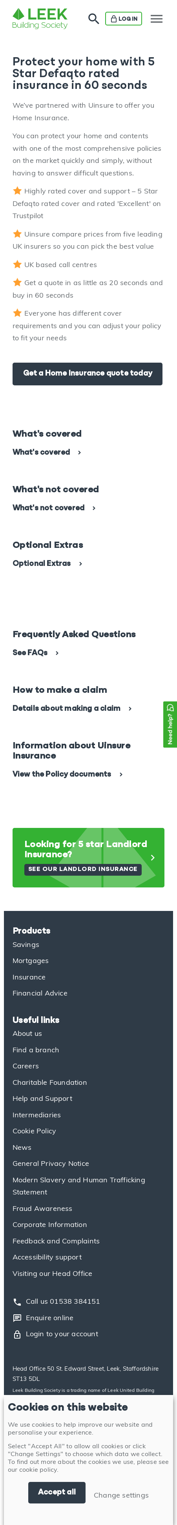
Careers (26, 1066)
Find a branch (36, 1050)
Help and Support (42, 1099)
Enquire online (43, 1318)
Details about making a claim (67, 709)
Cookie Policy (35, 1131)
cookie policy (38, 1470)
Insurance (29, 977)
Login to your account (55, 1334)
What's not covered (49, 508)
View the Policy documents (62, 775)
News (22, 1148)
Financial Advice (40, 993)
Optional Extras (42, 564)
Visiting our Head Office (53, 1274)
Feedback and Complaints (56, 1241)
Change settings (121, 1496)
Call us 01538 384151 (56, 1302)
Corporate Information (50, 1225)
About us (27, 1034)
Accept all (57, 1492)
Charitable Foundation (50, 1083)
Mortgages (31, 961)
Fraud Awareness (43, 1209)
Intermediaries (37, 1115)
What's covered (41, 453)
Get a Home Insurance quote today (87, 374)
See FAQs (30, 653)
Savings (26, 945)
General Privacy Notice (51, 1164)
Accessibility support (47, 1257)
